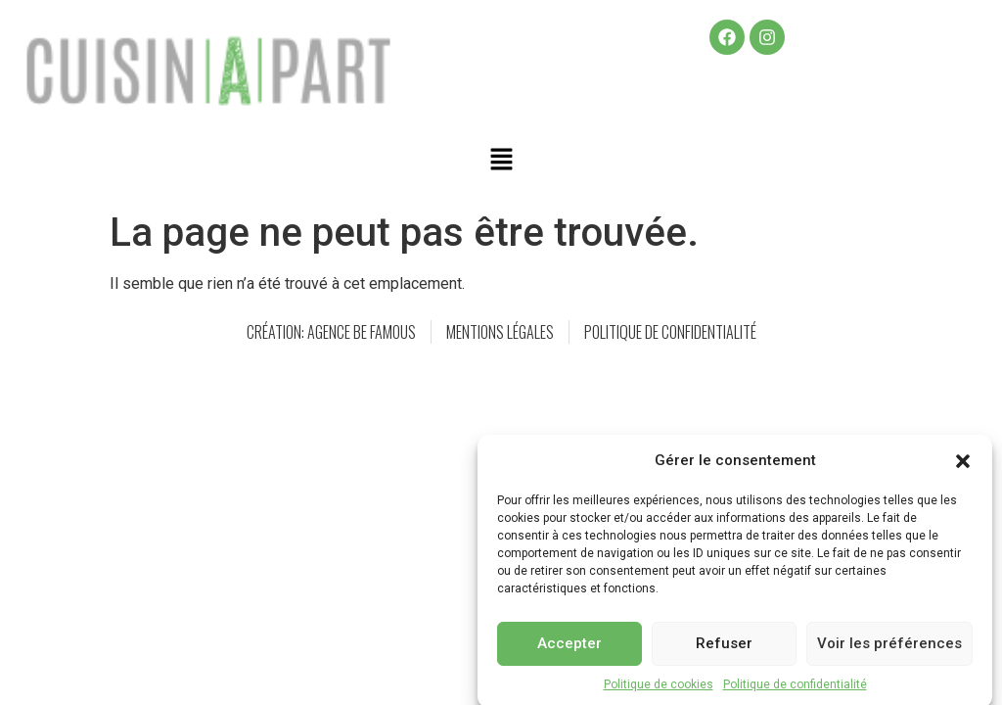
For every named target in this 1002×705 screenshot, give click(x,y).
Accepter (569, 651)
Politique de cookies (658, 691)
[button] (963, 468)
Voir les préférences (889, 651)
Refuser (724, 651)
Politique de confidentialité (795, 691)
